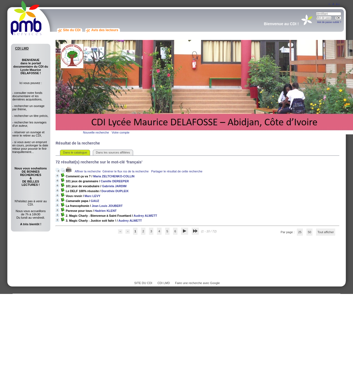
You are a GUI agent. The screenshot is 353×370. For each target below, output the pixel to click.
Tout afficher (325, 232)
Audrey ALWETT (145, 215)
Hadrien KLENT (105, 210)
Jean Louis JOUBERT (107, 205)
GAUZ (95, 201)
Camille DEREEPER (115, 181)
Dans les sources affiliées (113, 152)
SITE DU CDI (143, 283)
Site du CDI (72, 30)
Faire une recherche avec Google (197, 283)
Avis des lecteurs (104, 30)
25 (300, 232)
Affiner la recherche (88, 171)
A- (329, 3)
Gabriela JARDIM (114, 186)
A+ (338, 4)
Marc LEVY (92, 196)
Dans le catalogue (75, 152)
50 (309, 232)
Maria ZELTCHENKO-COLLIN (113, 176)
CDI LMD (163, 283)
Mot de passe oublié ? (329, 22)
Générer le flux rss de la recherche (125, 171)
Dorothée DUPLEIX (114, 191)
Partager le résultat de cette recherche (176, 171)
